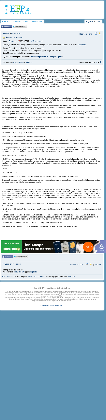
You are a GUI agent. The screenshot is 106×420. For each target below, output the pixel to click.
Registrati (89, 22)
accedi (97, 22)
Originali (16, 22)
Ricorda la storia (85, 34)
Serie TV (6, 33)
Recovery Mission (14, 37)
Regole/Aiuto (36, 22)
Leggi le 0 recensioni (12, 264)
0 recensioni (36, 41)
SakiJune (12, 41)
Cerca (26, 22)
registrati (29, 62)
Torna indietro (7, 276)
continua (82, 45)
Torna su (98, 265)
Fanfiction (6, 22)
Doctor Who (15, 33)
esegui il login (18, 62)
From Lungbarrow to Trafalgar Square (46, 57)
